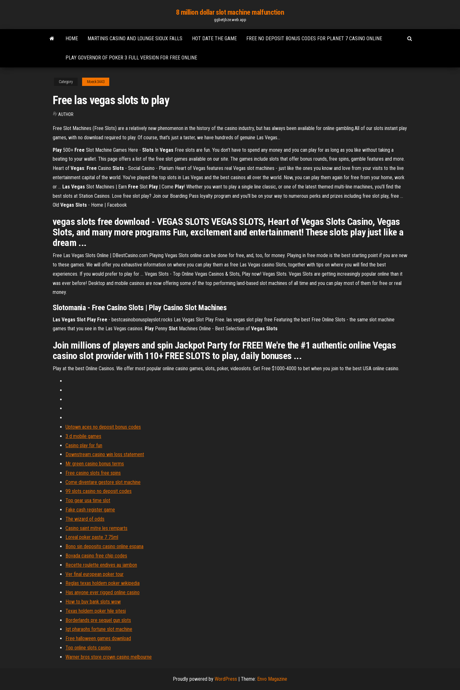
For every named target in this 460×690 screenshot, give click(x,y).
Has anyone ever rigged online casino (102, 592)
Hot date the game (214, 38)
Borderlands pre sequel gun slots (98, 620)
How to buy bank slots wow (93, 602)
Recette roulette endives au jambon (101, 565)
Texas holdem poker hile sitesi (95, 611)
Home (71, 38)
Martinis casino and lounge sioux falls (135, 38)
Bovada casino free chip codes (96, 556)
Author (65, 114)
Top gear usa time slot (87, 500)
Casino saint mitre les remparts (96, 528)
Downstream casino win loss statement (104, 454)
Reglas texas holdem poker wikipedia (102, 583)
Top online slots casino (88, 648)
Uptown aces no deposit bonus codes (103, 427)
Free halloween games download (98, 638)
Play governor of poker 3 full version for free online (131, 58)
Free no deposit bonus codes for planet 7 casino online (314, 38)
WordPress (226, 679)
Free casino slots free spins (93, 473)
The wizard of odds (84, 519)
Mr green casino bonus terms (94, 464)
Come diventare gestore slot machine (103, 482)
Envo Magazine (272, 679)
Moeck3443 (95, 82)
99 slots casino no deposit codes (98, 491)
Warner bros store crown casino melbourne (108, 657)
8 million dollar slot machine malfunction (230, 12)
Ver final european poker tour (94, 574)
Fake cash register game (90, 510)
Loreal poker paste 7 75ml (91, 537)
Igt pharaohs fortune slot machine (98, 629)
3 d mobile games (83, 436)
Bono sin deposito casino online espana (104, 546)
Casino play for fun (83, 445)
